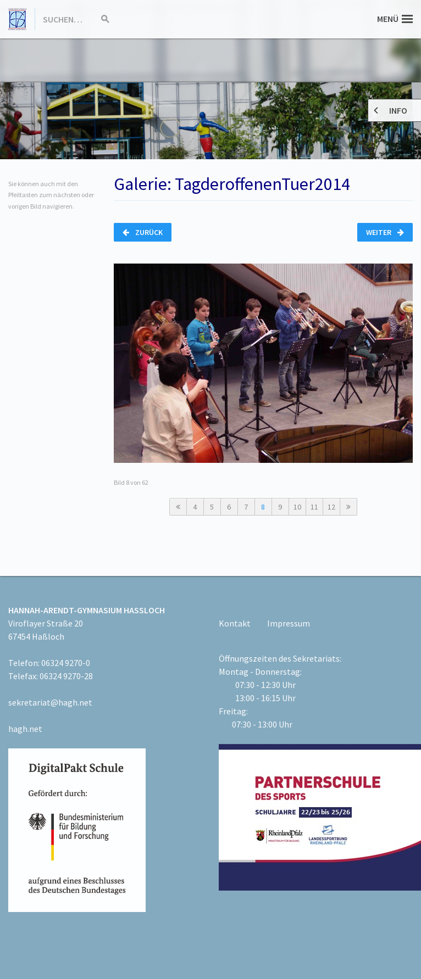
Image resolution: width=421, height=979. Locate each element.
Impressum (288, 623)
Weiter (385, 232)
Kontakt (235, 623)
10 (297, 507)
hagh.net (25, 728)
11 (314, 507)
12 (331, 507)
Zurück (143, 232)
